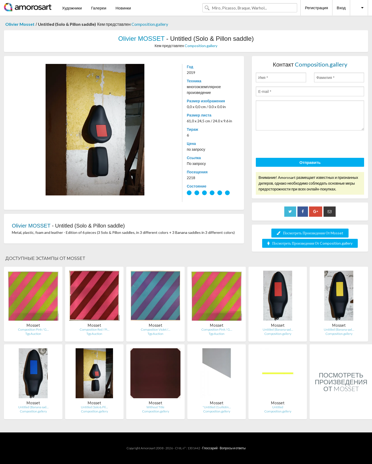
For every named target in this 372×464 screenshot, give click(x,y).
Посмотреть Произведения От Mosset (310, 233)
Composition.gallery (149, 24)
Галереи (98, 8)
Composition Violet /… (155, 329)
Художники (72, 8)
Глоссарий (210, 448)
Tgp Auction (33, 334)
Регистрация (316, 7)
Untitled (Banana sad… (278, 329)
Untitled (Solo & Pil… (94, 407)
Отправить (310, 162)
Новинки (123, 8)
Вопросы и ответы (233, 448)
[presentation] (296, 145)
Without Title (155, 407)
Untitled (277, 407)
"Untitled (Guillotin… (217, 407)
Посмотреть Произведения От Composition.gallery (310, 243)
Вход (341, 7)
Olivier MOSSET (141, 38)
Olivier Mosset (20, 24)
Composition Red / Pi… (94, 329)
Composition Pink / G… (33, 329)
